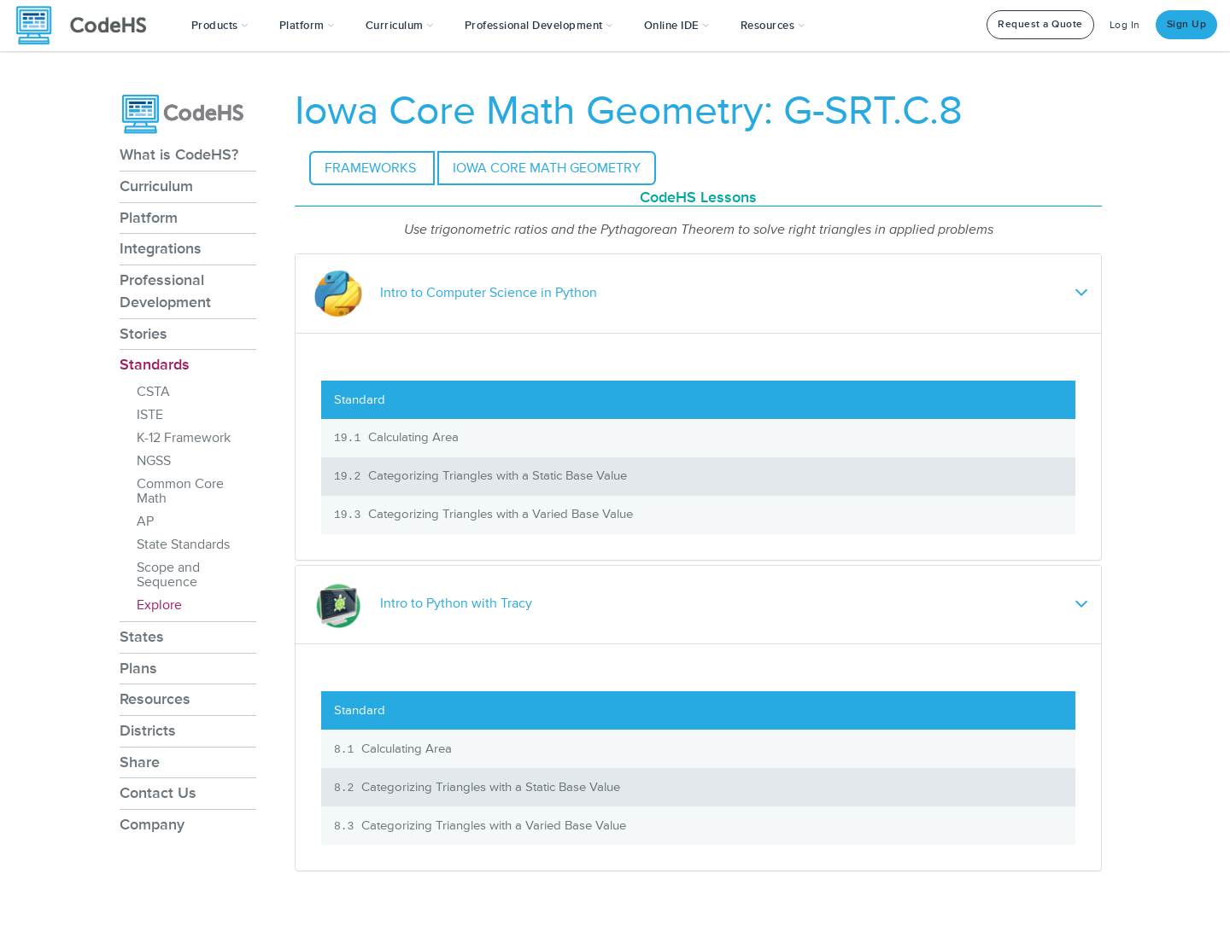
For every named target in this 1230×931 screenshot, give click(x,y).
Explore (159, 605)
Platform (149, 217)
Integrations (161, 248)
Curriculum (156, 186)
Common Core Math (180, 491)
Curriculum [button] (400, 25)
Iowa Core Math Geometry (547, 168)
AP (145, 521)
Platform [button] (307, 25)
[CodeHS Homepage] (88, 25)
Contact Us (158, 792)
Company (152, 824)
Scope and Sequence (168, 575)
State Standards (183, 544)
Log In (1125, 25)
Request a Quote (1040, 24)
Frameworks (372, 168)
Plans (138, 668)
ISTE (150, 414)
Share (140, 762)
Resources (155, 699)
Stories (143, 333)
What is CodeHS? (179, 154)
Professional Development (165, 291)
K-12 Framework (184, 437)
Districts (148, 730)
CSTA (153, 391)
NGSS (154, 460)
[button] (220, 25)
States (142, 636)
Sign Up (1187, 24)
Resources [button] (773, 25)
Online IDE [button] (677, 25)
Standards (155, 364)
